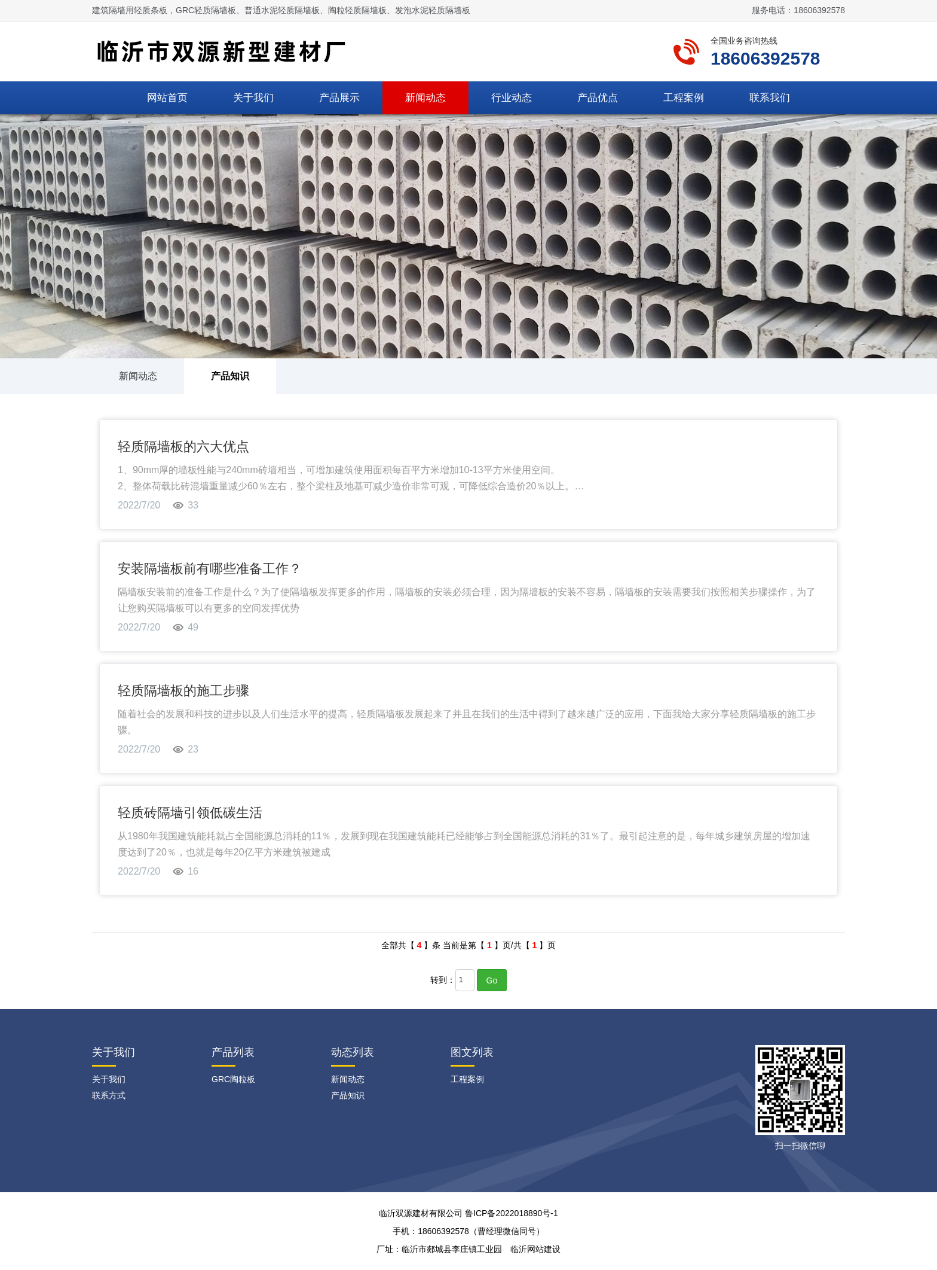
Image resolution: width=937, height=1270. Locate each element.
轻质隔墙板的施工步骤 (183, 690)
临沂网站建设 (535, 1249)
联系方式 (108, 1095)
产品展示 (339, 97)
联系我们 (769, 97)
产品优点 (597, 97)
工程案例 (683, 97)
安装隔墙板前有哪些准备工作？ (210, 568)
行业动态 (511, 97)
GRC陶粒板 (233, 1079)
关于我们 (253, 97)
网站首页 (167, 97)
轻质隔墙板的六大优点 (183, 446)
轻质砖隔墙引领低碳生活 (190, 812)
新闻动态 (425, 97)
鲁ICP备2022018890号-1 (511, 1213)
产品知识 (230, 376)
